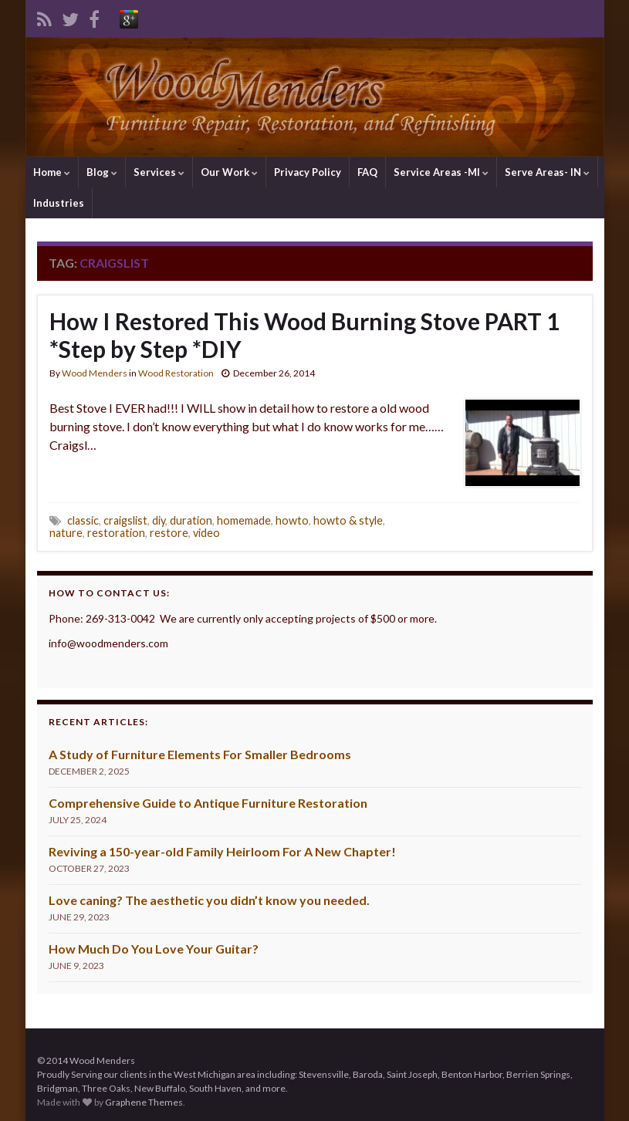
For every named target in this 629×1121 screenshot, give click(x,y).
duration (191, 520)
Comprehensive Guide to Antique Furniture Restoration (208, 802)
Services (159, 172)
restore (169, 532)
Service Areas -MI (441, 172)
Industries (58, 203)
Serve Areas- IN (547, 172)
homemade (244, 520)
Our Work (229, 172)
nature (66, 532)
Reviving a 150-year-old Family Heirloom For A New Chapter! (222, 851)
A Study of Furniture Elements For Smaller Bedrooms (200, 754)
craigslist (125, 520)
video (206, 532)
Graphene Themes (144, 1102)
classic (83, 520)
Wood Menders (94, 373)
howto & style (348, 520)
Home (51, 172)
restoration (116, 532)
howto (292, 520)
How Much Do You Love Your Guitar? (154, 948)
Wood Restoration (176, 373)
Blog (101, 172)
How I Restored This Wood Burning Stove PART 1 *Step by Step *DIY (304, 335)
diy (158, 520)
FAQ (367, 172)
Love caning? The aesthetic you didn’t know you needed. (209, 900)
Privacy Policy (307, 172)
